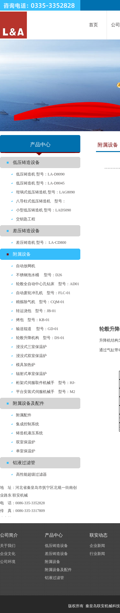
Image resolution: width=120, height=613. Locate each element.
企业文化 (7, 553)
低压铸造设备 (26, 162)
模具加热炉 (25, 364)
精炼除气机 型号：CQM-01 (40, 302)
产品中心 (54, 535)
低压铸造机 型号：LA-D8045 (40, 183)
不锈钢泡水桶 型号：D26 (39, 275)
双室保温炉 (25, 442)
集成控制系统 (27, 424)
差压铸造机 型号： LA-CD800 (41, 242)
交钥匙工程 (25, 219)
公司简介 (9, 535)
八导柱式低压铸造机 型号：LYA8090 (33, 202)
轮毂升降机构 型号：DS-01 (40, 338)
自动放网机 (25, 266)
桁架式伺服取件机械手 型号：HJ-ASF (37, 383)
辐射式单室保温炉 (31, 373)
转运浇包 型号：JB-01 (36, 311)
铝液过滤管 (24, 462)
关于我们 (7, 545)
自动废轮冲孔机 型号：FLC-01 (43, 293)
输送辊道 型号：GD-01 (37, 329)
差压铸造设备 (26, 230)
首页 (93, 24)
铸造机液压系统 (29, 433)
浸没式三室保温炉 (31, 347)
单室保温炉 (25, 451)
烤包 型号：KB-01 (33, 320)
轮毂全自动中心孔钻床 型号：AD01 (47, 284)
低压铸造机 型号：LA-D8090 (40, 174)
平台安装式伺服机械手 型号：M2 (45, 391)
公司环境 (7, 561)
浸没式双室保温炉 (31, 355)
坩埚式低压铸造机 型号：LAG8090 (45, 192)
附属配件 (23, 415)
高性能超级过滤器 (31, 474)
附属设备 (22, 254)
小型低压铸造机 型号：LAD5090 (43, 210)
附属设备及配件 (28, 403)
